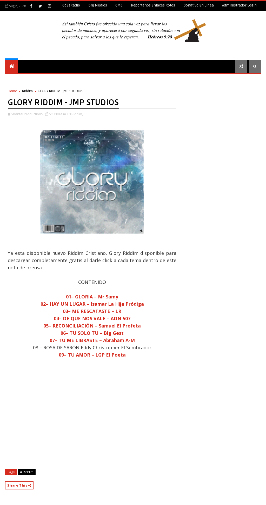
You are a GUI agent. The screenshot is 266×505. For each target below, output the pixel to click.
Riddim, (77, 114)
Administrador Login (239, 5)
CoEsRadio (71, 5)
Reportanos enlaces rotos (153, 5)
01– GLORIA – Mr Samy (92, 297)
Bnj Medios (97, 5)
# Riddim (27, 472)
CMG (119, 5)
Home (12, 90)
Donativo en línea (198, 5)
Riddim (27, 90)
